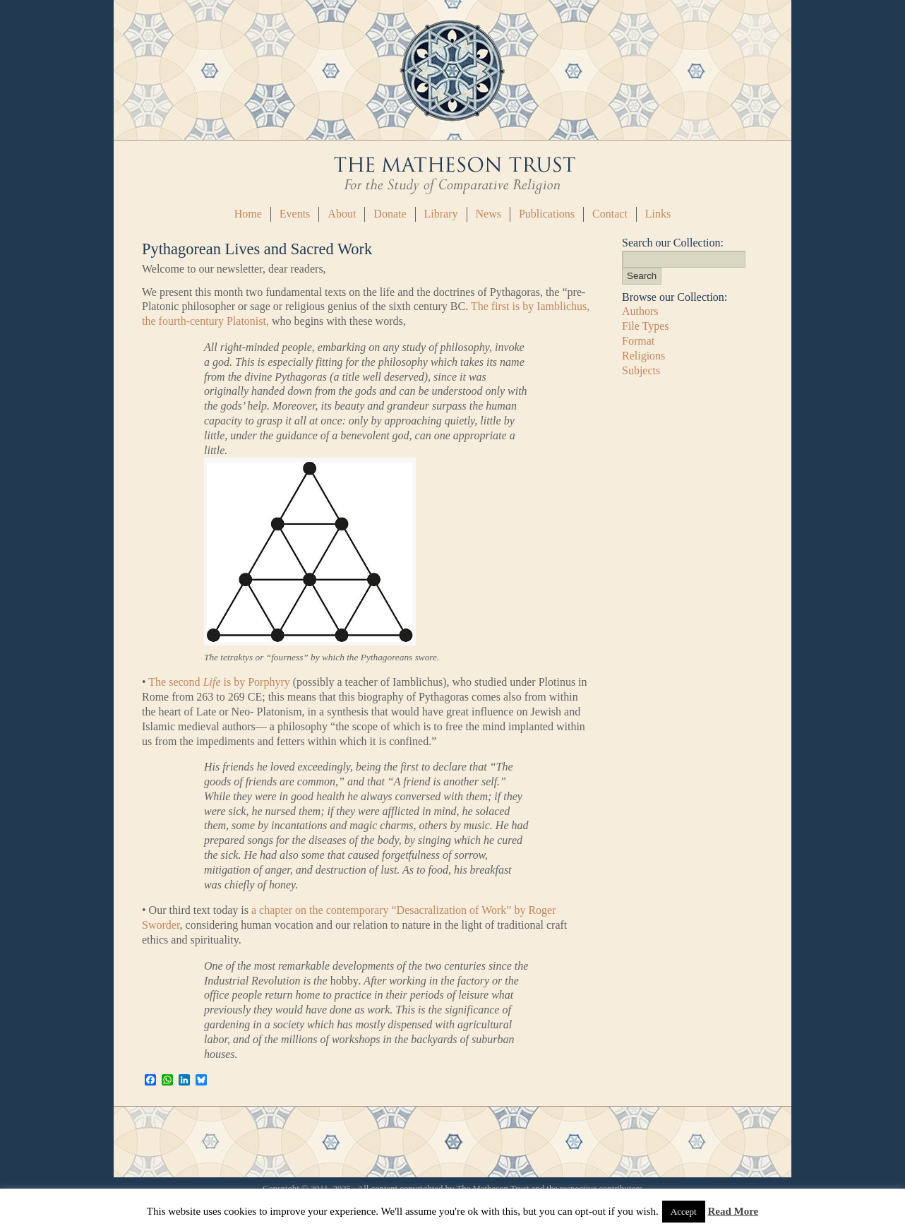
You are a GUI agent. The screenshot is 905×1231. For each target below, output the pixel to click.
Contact (610, 214)
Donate (389, 214)
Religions (643, 356)
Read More (732, 1211)
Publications (547, 214)
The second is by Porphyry (218, 682)
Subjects (641, 370)
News (488, 214)
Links (658, 214)
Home (248, 214)
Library (441, 214)
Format (638, 341)
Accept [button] (684, 1211)
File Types (645, 326)
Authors (640, 311)
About (342, 214)
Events (295, 214)
